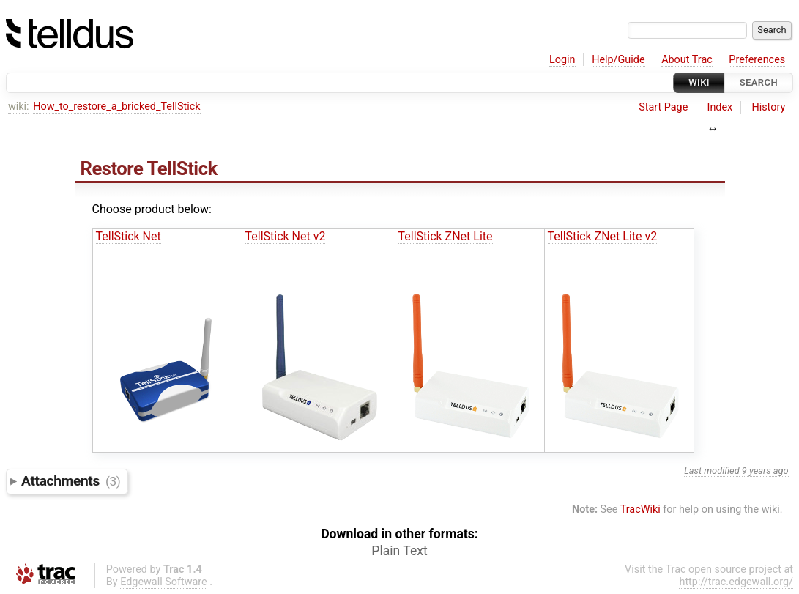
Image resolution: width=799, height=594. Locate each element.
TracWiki (640, 509)
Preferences (757, 59)
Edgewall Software (163, 582)
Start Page (663, 107)
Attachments (70, 480)
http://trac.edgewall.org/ (736, 582)
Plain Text (399, 550)
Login (562, 59)
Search (759, 82)
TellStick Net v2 (285, 236)
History (768, 107)
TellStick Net (128, 236)
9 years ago (765, 470)
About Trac (687, 59)
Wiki (699, 82)
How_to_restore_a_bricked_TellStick (116, 106)
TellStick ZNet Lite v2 (603, 236)
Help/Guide (618, 59)
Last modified (712, 470)
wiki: (18, 106)
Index (720, 107)
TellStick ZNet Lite (445, 236)
